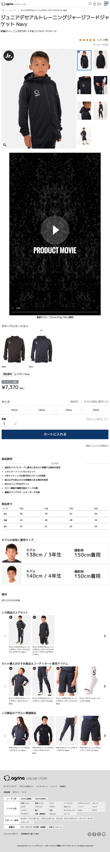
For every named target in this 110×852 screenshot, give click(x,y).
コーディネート (42, 786)
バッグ (94, 807)
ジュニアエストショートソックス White (90, 684)
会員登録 (7, 792)
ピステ (23, 807)
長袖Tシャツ (39, 803)
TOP (2, 10)
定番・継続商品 (40, 814)
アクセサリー (25, 814)
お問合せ (63, 786)
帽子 (36, 810)
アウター (52, 807)
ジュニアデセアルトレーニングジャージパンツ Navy (43, 684)
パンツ (51, 803)
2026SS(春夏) (26, 799)
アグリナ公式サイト (26, 786)
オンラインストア (10, 786)
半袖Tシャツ (25, 803)
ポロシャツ (67, 807)
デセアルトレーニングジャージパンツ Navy (67, 734)
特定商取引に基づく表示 (30, 834)
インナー (81, 807)
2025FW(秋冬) (40, 799)
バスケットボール (47, 818)
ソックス (24, 810)
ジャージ (12, 10)
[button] (5, 636)
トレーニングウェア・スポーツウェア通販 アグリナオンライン (52, 846)
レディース (25, 822)
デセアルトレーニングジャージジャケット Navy (20, 734)
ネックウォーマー (69, 810)
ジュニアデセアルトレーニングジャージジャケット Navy (20, 685)
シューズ (67, 814)
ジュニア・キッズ (85, 818)
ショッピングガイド (11, 834)
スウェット (38, 807)
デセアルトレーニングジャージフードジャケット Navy (43, 735)
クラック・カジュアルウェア (66, 818)
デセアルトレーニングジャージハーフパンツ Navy (90, 734)
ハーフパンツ (68, 803)
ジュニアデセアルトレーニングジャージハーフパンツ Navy (67, 685)
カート (24, 792)
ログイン (16, 792)
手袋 (50, 810)
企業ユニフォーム (55, 827)
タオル (80, 810)
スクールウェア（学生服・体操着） (34, 827)
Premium (52, 814)
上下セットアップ (84, 803)
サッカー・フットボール (30, 818)
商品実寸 (74, 401)
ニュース (53, 786)
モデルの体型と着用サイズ (96, 401)
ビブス (94, 810)
